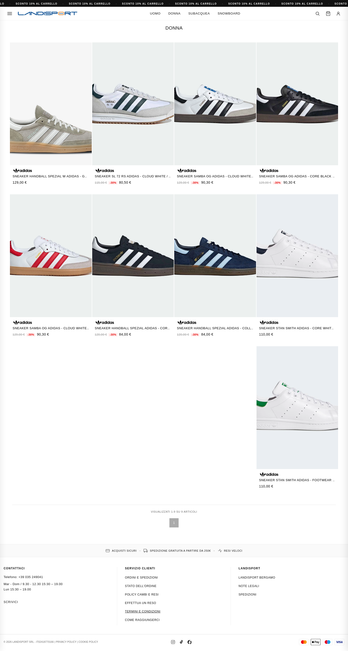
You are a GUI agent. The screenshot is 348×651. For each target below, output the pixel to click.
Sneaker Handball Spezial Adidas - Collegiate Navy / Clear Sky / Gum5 (242, 328)
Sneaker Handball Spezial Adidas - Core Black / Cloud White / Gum (157, 328)
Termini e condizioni (142, 611)
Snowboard (229, 13)
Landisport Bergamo (257, 577)
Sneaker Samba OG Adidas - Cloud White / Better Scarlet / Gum (71, 328)
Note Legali (249, 586)
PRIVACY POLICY (66, 642)
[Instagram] (173, 642)
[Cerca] (317, 13)
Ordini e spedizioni (141, 577)
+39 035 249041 (30, 577)
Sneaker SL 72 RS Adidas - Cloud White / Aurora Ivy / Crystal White (157, 176)
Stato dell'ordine (141, 586)
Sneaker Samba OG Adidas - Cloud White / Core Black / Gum (231, 176)
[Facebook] (189, 642)
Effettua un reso (140, 603)
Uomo (155, 13)
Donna (174, 13)
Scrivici (11, 602)
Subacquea (199, 13)
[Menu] (10, 13)
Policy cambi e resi (142, 594)
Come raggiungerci (142, 620)
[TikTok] (181, 642)
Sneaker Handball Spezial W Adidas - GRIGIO (53, 176)
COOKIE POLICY (88, 642)
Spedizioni (248, 594)
